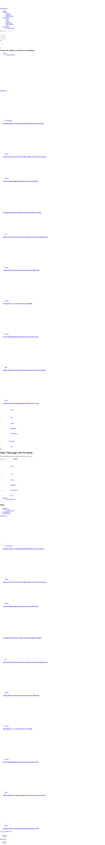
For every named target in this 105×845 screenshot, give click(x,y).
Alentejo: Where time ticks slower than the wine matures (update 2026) (21, 270)
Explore (5, 508)
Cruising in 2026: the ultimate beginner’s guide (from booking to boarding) (22, 212)
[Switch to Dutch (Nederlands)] (10, 54)
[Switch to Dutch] (4, 836)
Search (15, 459)
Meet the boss (6, 509)
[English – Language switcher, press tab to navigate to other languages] (5, 53)
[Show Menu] (0, 47)
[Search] (1, 41)
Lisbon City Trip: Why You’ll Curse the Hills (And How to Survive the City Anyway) (24, 156)
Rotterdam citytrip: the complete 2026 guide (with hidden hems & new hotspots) (23, 123)
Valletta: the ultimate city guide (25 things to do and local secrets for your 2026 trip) (24, 370)
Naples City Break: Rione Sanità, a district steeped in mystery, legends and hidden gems (25, 237)
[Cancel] (3, 37)
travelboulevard (3, 8)
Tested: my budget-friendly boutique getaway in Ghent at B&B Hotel (20, 181)
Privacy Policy (6, 512)
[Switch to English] (5, 835)
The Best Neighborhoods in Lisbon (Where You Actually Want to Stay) (21, 336)
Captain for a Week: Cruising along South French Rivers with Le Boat (21, 403)
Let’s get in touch (10, 510)
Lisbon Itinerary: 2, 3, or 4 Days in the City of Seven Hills (17, 303)
